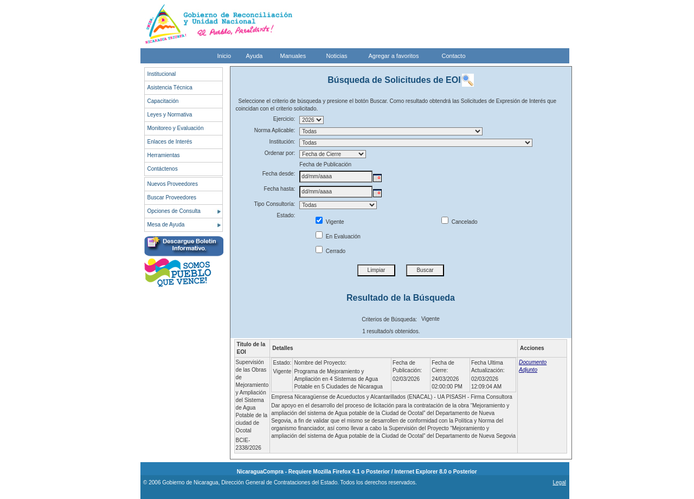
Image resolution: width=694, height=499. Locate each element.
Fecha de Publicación (325, 164)
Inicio (224, 56)
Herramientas (163, 155)
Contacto (454, 56)
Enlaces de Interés (169, 142)
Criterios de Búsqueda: (389, 319)
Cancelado (459, 222)
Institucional (161, 74)
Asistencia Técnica (169, 87)
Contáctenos (162, 169)
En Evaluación (338, 236)
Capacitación (163, 101)
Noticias (337, 56)
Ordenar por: (280, 153)
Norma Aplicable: (274, 130)
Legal (559, 482)
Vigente (330, 222)
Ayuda (254, 56)
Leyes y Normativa (169, 115)
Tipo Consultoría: (274, 204)
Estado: (286, 215)
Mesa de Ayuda (166, 225)
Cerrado (330, 251)
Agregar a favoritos (394, 56)
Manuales (293, 56)
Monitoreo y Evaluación (175, 128)
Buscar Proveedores (172, 197)
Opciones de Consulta (174, 211)
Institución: (282, 142)
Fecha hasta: (279, 189)
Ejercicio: (284, 119)
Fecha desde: (278, 174)
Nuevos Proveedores (172, 184)
